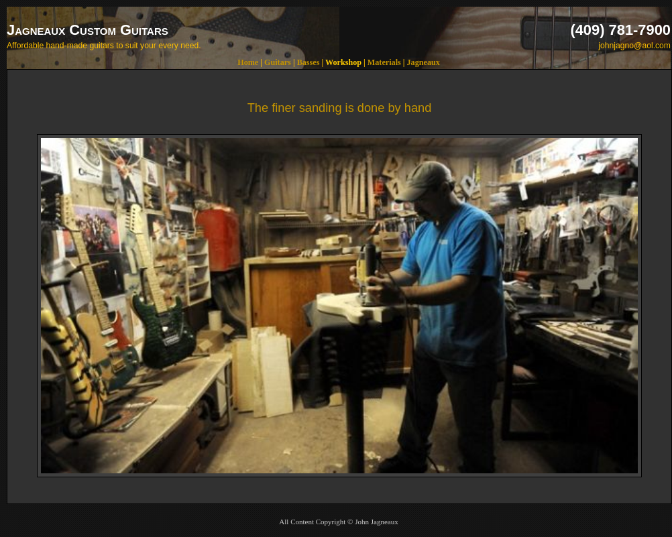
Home (247, 62)
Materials (384, 62)
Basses (308, 62)
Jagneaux (423, 62)
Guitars (277, 62)
